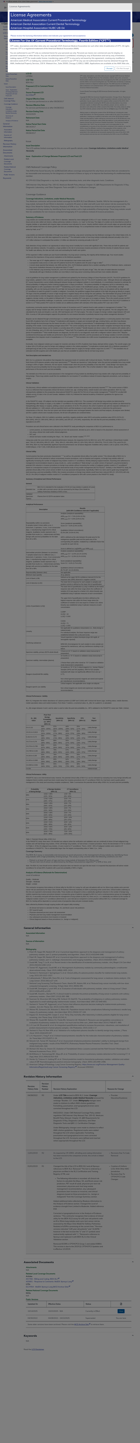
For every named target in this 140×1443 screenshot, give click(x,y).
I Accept (109, 68)
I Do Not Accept (122, 68)
